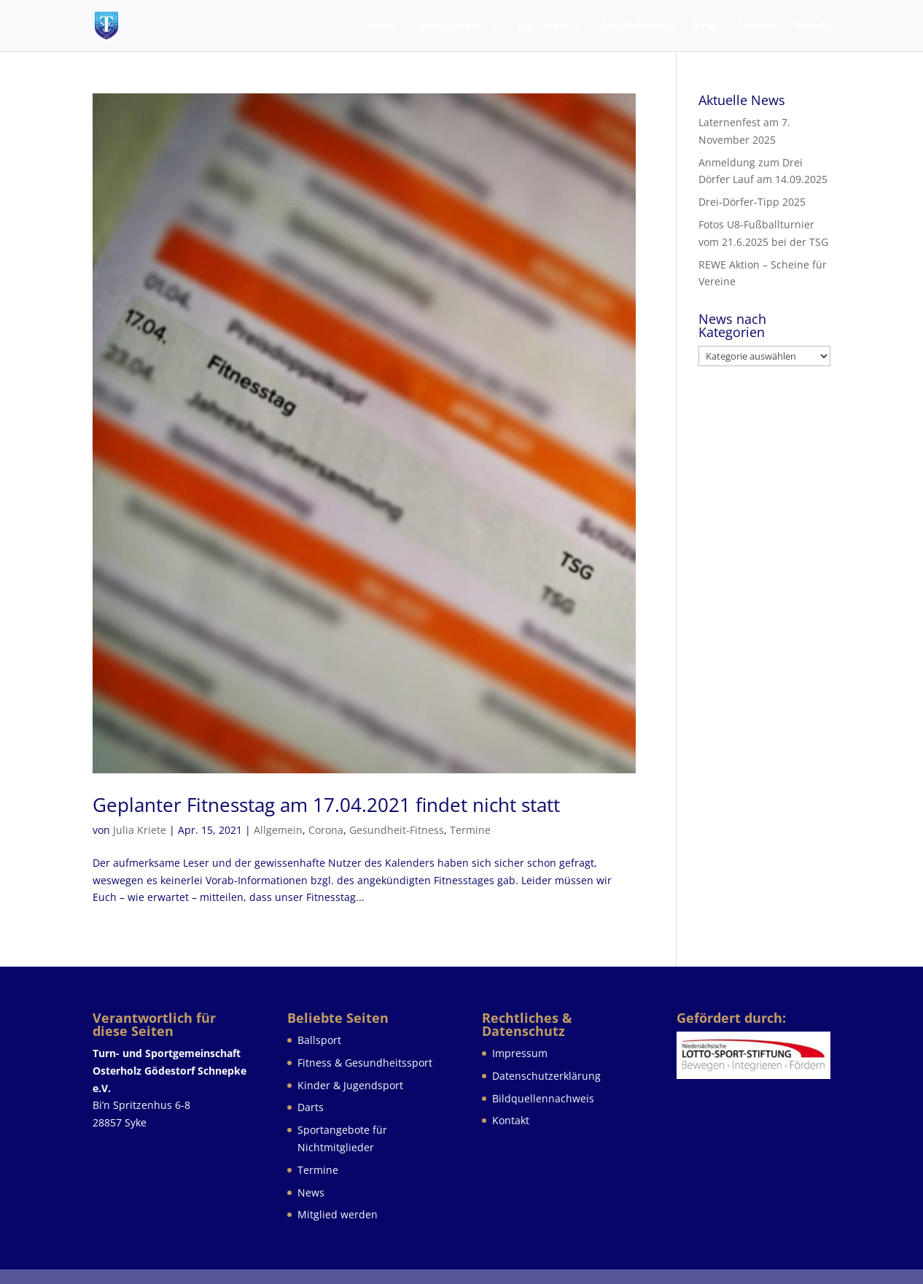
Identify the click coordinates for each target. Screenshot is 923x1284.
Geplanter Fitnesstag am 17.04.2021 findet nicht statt (326, 805)
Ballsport (319, 1040)
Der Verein (543, 26)
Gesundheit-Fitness (396, 830)
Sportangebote (451, 26)
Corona (325, 830)
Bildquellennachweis (543, 1098)
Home (383, 26)
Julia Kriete (139, 830)
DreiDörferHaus (637, 26)
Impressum (520, 1053)
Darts (310, 1107)
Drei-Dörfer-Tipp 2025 (752, 202)
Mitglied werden (337, 1214)
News (705, 26)
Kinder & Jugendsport (350, 1085)
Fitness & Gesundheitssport (364, 1063)
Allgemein (278, 830)
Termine (756, 26)
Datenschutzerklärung (546, 1076)
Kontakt (812, 26)
